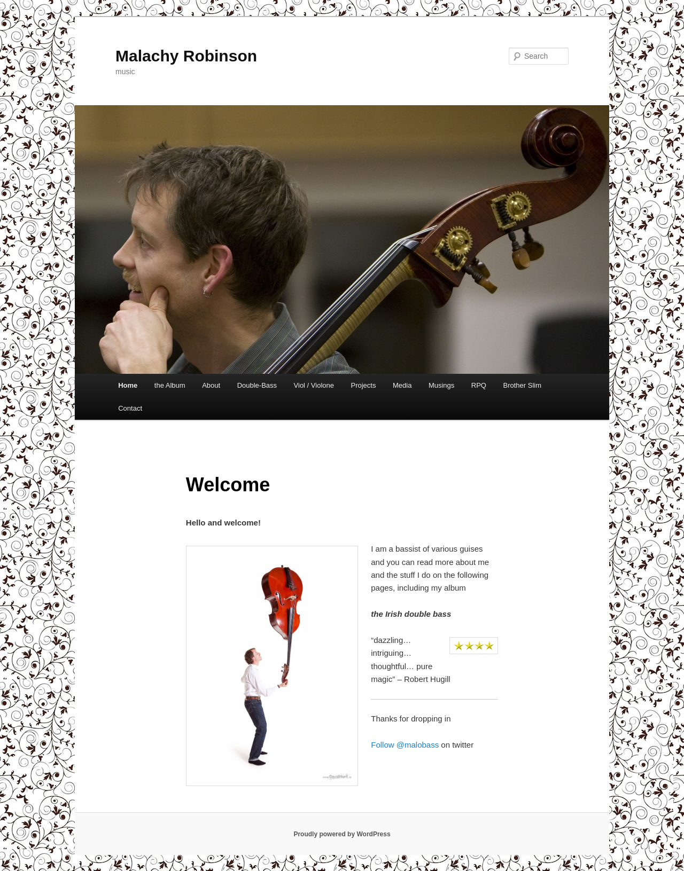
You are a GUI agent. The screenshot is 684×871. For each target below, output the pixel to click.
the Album (169, 385)
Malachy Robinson (186, 56)
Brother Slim (522, 385)
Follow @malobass (405, 744)
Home (127, 385)
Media (402, 385)
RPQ (478, 385)
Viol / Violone (314, 385)
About (211, 385)
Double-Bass (257, 385)
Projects (363, 385)
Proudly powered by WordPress (341, 834)
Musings (441, 385)
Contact (130, 408)
